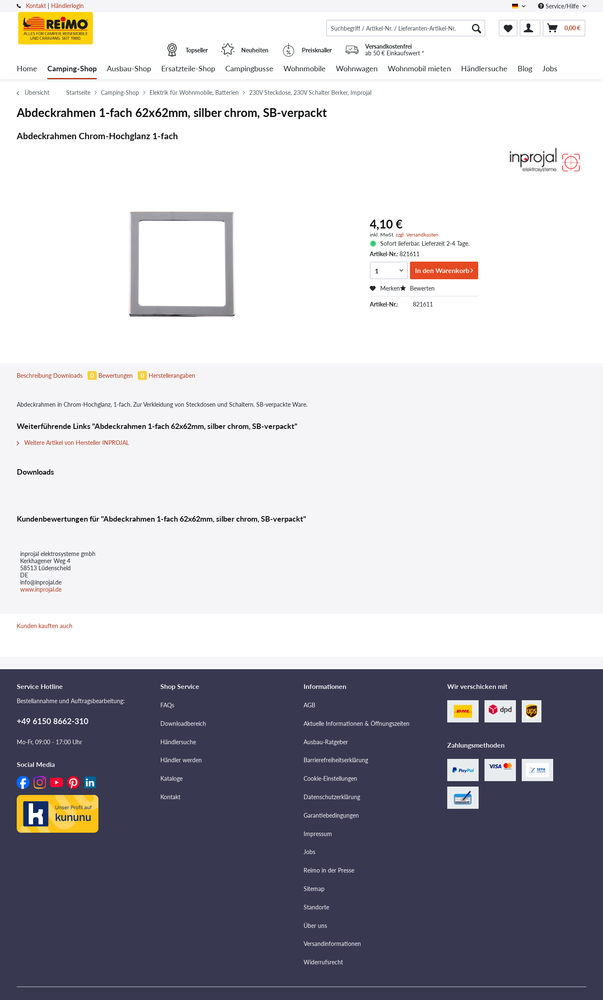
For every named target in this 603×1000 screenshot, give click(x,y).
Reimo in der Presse (329, 870)
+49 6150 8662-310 (52, 721)
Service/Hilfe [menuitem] (559, 6)
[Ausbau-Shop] (129, 69)
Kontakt (36, 5)
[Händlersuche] (484, 69)
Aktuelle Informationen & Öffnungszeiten (357, 723)
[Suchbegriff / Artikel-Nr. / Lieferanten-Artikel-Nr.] (405, 28)
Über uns (315, 925)
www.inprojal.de (41, 589)
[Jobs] (549, 69)
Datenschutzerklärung (332, 796)
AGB (309, 705)
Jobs (309, 851)
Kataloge (171, 778)
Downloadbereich (183, 723)
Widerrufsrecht (323, 962)
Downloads (75, 375)
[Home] (27, 69)
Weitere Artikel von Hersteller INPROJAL (73, 442)
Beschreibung (34, 375)
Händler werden (181, 760)
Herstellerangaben (172, 375)
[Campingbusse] (249, 69)
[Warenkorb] (564, 28)
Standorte (316, 907)
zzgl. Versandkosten (417, 234)
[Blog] (525, 69)
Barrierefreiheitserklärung (336, 760)
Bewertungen (123, 375)
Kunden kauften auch (44, 625)
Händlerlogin (67, 5)
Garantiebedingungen (331, 815)
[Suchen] (476, 28)
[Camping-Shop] (72, 69)
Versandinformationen (332, 943)
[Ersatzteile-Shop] (188, 69)
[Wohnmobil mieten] (419, 69)
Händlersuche (178, 741)
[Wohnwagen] (357, 69)
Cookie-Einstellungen (330, 778)
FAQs (167, 705)
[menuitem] (405, 28)
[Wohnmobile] (304, 69)
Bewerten (417, 288)
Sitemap (314, 888)
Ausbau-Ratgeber (326, 741)
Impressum (318, 833)
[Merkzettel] (508, 28)
